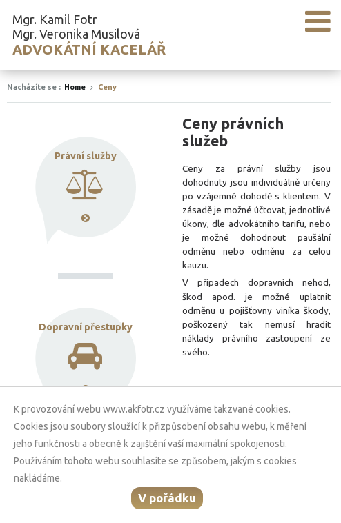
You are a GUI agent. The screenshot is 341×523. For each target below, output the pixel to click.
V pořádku (167, 497)
